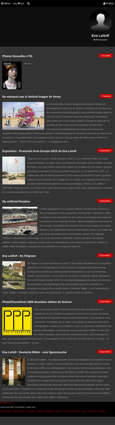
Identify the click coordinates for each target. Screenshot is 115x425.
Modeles (101, 411)
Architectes (75, 411)
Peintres (58, 411)
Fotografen (49, 411)
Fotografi (40, 411)
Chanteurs (93, 411)
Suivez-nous (30, 407)
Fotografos (31, 411)
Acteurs (84, 411)
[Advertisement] (43, 26)
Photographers (19, 411)
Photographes (6, 411)
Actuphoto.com (8, 403)
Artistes (66, 411)
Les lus (18, 3)
